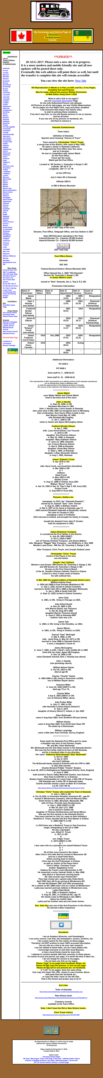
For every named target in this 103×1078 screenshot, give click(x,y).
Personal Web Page (10, 338)
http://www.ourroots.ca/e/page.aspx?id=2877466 (61, 1015)
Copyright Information (62, 101)
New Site (80, 80)
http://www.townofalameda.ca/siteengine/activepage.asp (61, 992)
